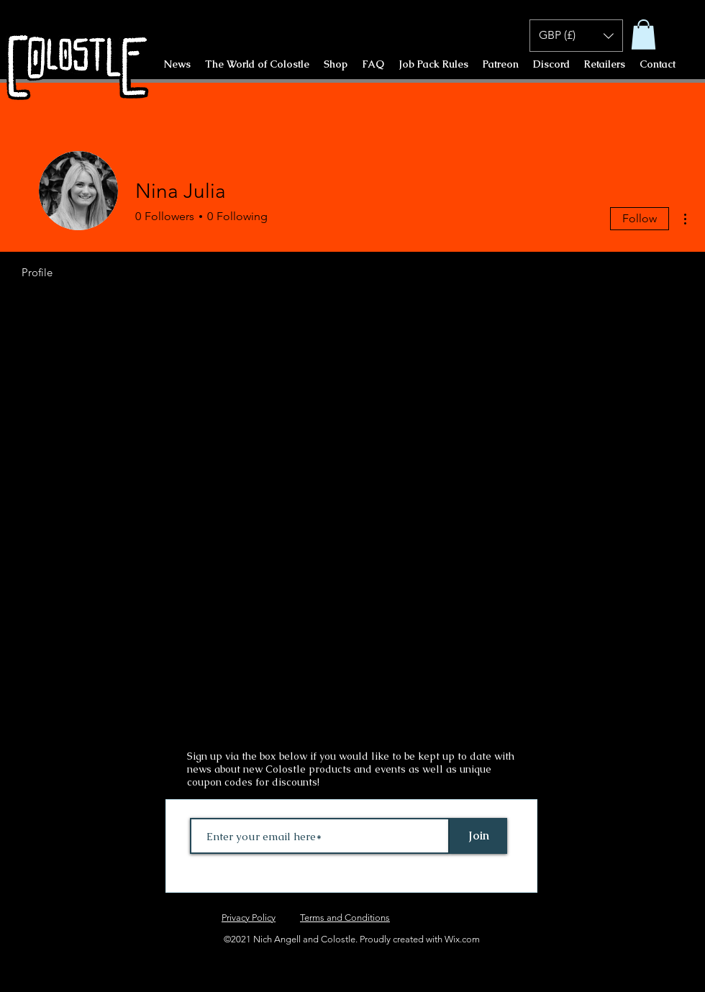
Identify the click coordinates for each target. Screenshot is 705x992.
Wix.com (462, 939)
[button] (643, 34)
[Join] (478, 836)
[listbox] (576, 35)
